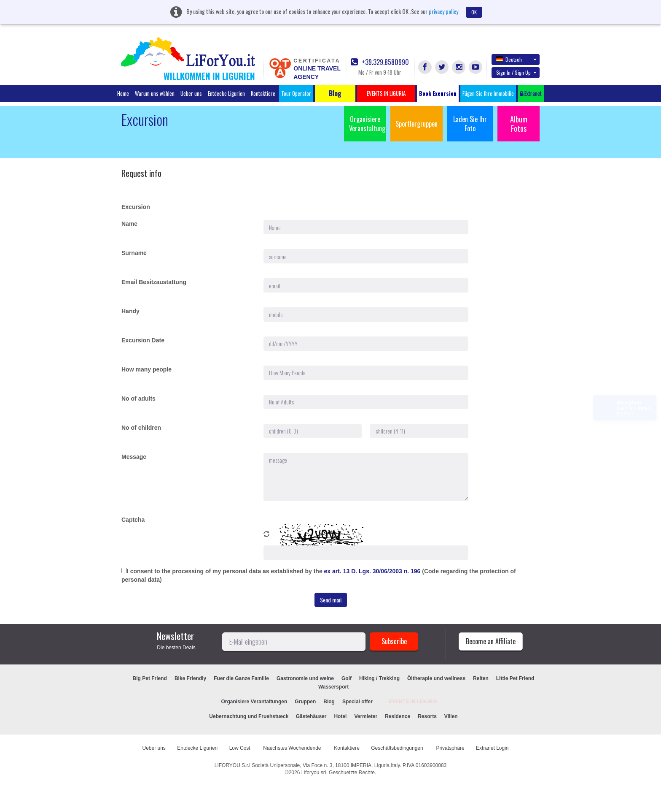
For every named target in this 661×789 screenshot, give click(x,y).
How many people (146, 369)
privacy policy (443, 11)
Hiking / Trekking (379, 678)
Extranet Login (492, 748)
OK (474, 12)
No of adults (138, 398)
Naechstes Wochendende (292, 748)
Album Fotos (518, 124)
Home (123, 93)
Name (129, 223)
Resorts (427, 716)
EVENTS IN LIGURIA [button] (386, 93)
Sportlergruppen (416, 124)
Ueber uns (191, 93)
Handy (130, 311)
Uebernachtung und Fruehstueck (249, 716)
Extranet (531, 93)
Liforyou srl (313, 772)
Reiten (481, 678)
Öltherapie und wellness (436, 678)
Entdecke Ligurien (226, 93)
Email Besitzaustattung (153, 282)
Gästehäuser (311, 716)
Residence (397, 716)
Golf (346, 678)
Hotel (340, 716)
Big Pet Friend (150, 678)
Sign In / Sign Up (516, 72)
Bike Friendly (190, 678)
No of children (141, 427)
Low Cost (240, 748)
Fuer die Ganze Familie (241, 678)
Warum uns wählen (155, 93)
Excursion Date (142, 340)
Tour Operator (296, 93)
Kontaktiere (263, 93)
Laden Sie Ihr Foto (470, 123)
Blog (329, 702)
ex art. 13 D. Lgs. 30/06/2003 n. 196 (373, 571)
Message (133, 456)
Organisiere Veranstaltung (367, 123)
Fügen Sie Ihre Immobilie (488, 93)
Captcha (133, 519)
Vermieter (365, 716)
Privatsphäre (450, 748)
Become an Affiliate (491, 641)
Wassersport (333, 687)
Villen (451, 716)
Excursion (135, 206)
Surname (134, 252)
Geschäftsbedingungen (398, 748)
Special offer (357, 702)
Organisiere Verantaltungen (254, 702)
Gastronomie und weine (305, 678)
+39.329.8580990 (380, 62)
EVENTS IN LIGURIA (413, 702)
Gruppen (305, 702)
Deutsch (516, 59)
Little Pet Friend (515, 678)
